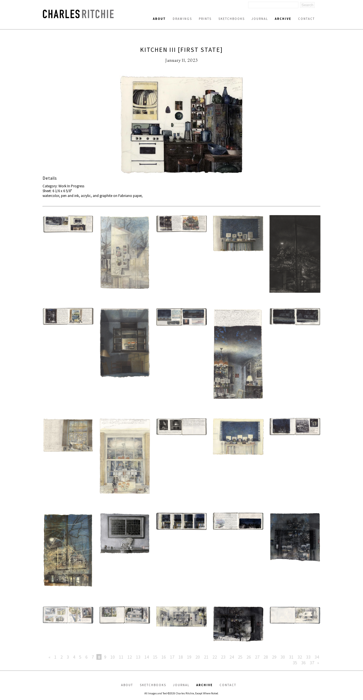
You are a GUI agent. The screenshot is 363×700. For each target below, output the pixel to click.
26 (248, 657)
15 (155, 657)
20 (197, 657)
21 (206, 657)
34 (317, 657)
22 (214, 657)
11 (121, 657)
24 (231, 657)
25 (240, 657)
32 (299, 657)
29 (274, 657)
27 (257, 657)
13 (138, 657)
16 (163, 657)
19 (189, 657)
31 (291, 657)
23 (223, 657)
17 (172, 657)
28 (265, 657)
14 (146, 657)
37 (312, 662)
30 (282, 657)
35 (295, 662)
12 (129, 657)
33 (308, 657)
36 (303, 662)
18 (180, 657)
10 (112, 657)
